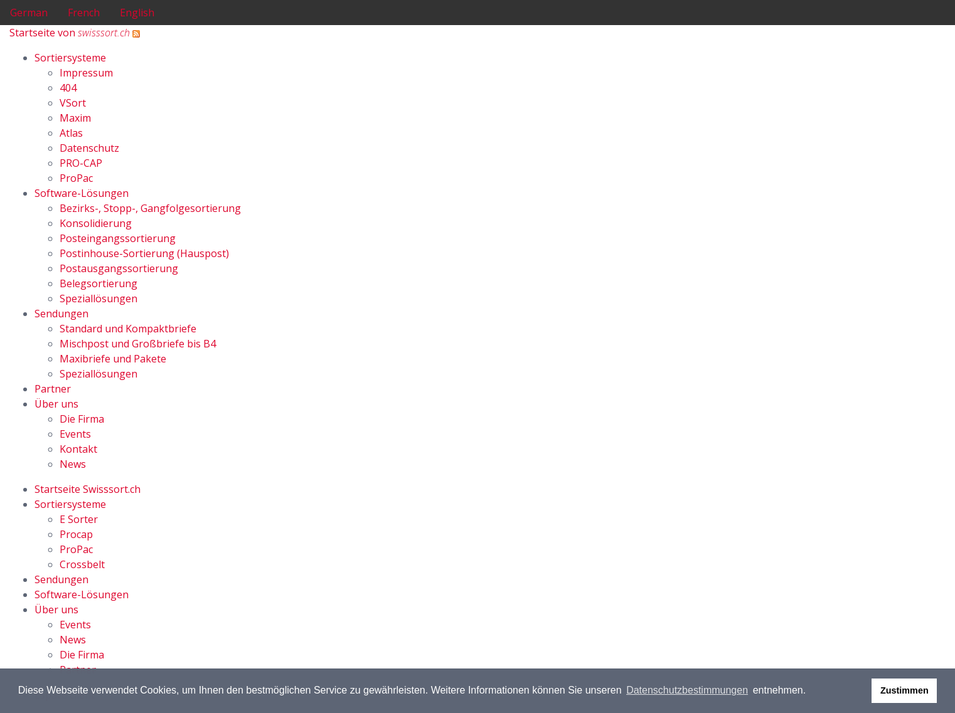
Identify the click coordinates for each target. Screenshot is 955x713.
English (137, 12)
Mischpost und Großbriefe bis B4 (138, 344)
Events (75, 434)
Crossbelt (82, 564)
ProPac (76, 178)
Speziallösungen (98, 298)
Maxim (75, 118)
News (73, 464)
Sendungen (61, 313)
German (29, 12)
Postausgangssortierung (119, 268)
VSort (73, 103)
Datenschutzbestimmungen (687, 690)
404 (68, 88)
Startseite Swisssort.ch (88, 489)
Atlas (71, 133)
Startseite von (69, 33)
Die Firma (82, 419)
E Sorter (79, 519)
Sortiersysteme (70, 58)
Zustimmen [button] (904, 690)
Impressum (86, 73)
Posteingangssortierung (118, 238)
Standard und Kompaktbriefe (128, 328)
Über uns (56, 404)
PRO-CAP (81, 163)
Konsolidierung (96, 223)
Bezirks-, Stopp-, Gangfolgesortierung (150, 208)
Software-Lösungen (82, 193)
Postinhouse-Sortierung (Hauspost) (144, 253)
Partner (53, 389)
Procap (76, 534)
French (84, 12)
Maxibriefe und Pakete (113, 359)
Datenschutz (89, 148)
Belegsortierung (98, 283)
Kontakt (78, 449)
